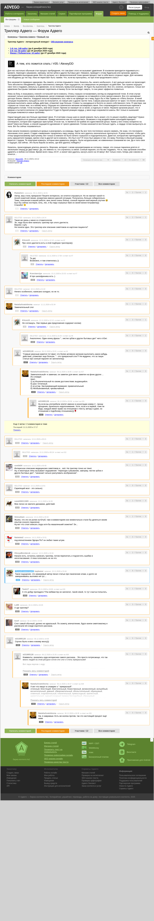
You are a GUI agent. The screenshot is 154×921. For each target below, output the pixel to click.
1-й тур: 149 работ (19, 48)
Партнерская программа (129, 783)
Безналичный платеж (95, 757)
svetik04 (18, 465)
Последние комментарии (53, 184)
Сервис (62, 14)
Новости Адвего (126, 786)
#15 (17, 528)
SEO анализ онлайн (53, 758)
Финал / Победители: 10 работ (25, 53)
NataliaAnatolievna (23, 304)
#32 (41, 415)
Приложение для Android (134, 760)
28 (21, 163)
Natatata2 (19, 537)
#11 (25, 456)
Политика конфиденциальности (133, 778)
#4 (17, 311)
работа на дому (90, 797)
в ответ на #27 (78, 372)
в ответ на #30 (86, 713)
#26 (18, 645)
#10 (17, 443)
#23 (25, 595)
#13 (17, 492)
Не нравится (134, 160)
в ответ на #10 (60, 452)
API (8, 786)
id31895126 (28, 351)
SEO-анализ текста (100, 2)
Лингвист (89, 783)
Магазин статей (47, 14)
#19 (18, 580)
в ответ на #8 (68, 336)
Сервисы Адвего (126, 788)
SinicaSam (19, 517)
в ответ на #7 (68, 256)
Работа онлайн (50, 773)
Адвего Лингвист (119, 2)
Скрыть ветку (47, 231)
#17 (17, 544)
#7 (25, 247)
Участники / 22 (81, 184)
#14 (17, 508)
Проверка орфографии (139, 2)
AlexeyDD (19, 159)
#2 (17, 231)
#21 (17, 611)
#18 (17, 562)
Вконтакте (127, 752)
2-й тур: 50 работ (18, 51)
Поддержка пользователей (130, 781)
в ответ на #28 (78, 684)
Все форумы (11, 19)
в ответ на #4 (60, 320)
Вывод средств (50, 783)
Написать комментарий (20, 184)
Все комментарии (106, 184)
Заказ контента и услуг (91, 786)
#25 (17, 629)
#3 (17, 295)
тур (43, 37)
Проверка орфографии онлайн (58, 755)
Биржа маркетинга (41, 2)
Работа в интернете (14, 14)
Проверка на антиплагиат (78, 2)
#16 (32, 280)
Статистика (11, 783)
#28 (25, 674)
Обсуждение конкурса (62, 42)
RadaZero (19, 193)
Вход (147, 7)
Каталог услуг (58, 2)
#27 (25, 362)
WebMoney (90, 748)
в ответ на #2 (60, 240)
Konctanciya (36, 273)
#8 (25, 327)
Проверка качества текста (56, 762)
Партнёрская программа (80, 14)
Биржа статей (50, 742)
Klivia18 (26, 240)
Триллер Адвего (27, 37)
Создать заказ (118, 13)
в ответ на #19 (59, 589)
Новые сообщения (32, 19)
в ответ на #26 (63, 655)
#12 (17, 477)
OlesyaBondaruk (22, 553)
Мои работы (49, 775)
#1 (17, 209)
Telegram (127, 744)
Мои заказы (12, 775)
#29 (33, 392)
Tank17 (25, 589)
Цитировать (34, 209)
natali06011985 (21, 501)
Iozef (16, 621)
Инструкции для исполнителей (57, 786)
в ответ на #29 (78, 401)
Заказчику (32, 14)
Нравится (116, 160)
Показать (17, 430)
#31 (41, 722)
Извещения (11, 778)
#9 (32, 264)
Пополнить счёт (13, 781)
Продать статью (51, 778)
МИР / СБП (90, 743)
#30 (33, 704)
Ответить (24, 209)
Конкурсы (13, 37)
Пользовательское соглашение (132, 775)
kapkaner (39, 571)
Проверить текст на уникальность (53, 750)
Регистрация (134, 7)
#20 (32, 342)
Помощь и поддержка (138, 14)
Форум (99, 14)
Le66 (16, 605)
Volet (87, 752)
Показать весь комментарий (36, 671)
